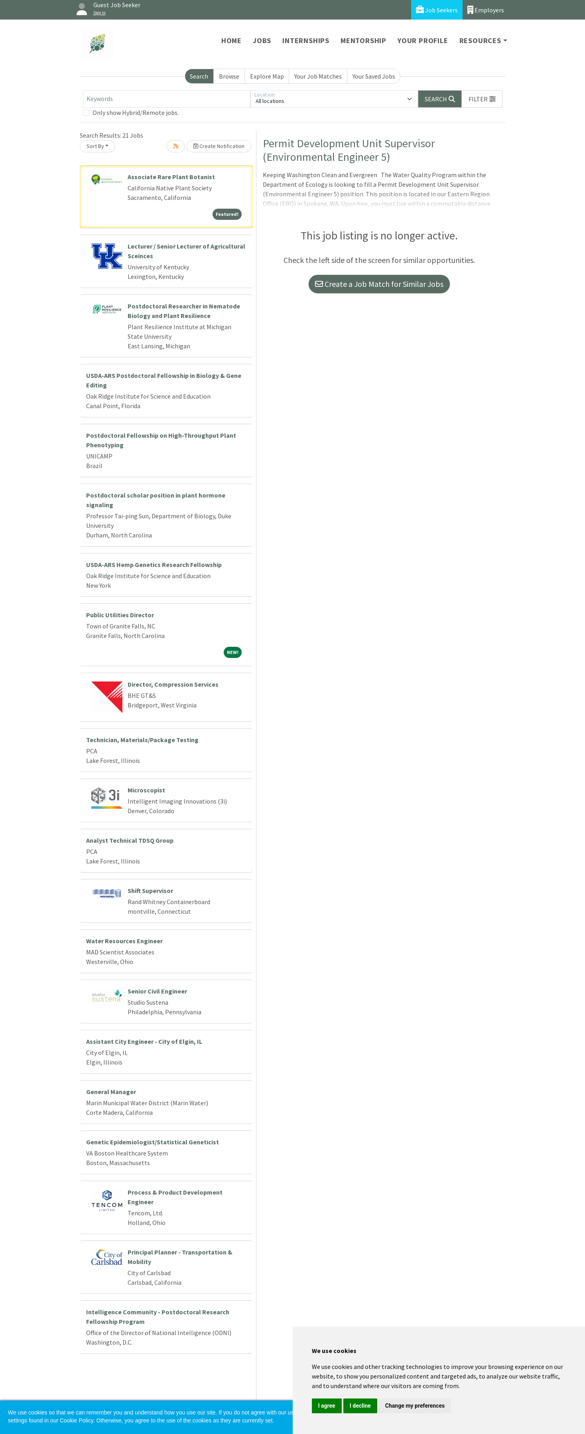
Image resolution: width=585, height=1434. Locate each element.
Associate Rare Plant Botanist (171, 177)
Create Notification (218, 146)
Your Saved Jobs (374, 76)
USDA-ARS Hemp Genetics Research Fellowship (154, 565)
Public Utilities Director (120, 615)
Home (231, 40)
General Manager (111, 1092)
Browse (229, 76)
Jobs (262, 40)
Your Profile (423, 40)
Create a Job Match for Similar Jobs (379, 284)
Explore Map (267, 76)
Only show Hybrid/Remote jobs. (136, 113)
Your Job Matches (318, 76)
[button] (482, 99)
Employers (485, 10)
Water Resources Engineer (124, 941)
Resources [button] (480, 40)
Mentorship (363, 40)
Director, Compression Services (173, 684)
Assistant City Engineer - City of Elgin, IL (144, 1041)
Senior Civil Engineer (157, 991)
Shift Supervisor (150, 891)
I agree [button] (326, 1405)
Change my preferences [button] (415, 1405)
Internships (305, 40)
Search (199, 76)
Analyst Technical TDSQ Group (129, 840)
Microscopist (146, 790)
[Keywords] (166, 99)
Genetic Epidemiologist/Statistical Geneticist (152, 1142)
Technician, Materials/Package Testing (142, 740)
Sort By (95, 146)
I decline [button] (360, 1405)
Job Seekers (437, 10)
